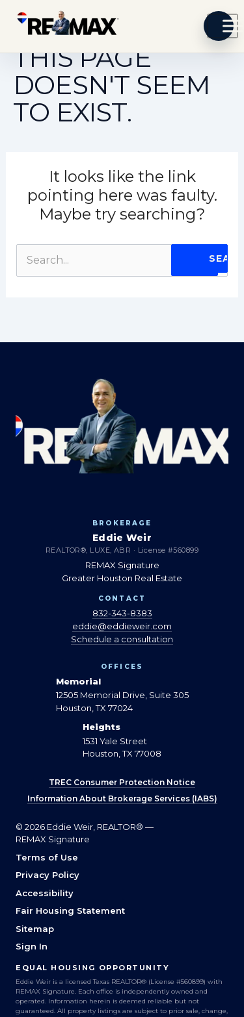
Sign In (31, 946)
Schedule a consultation (122, 639)
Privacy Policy (47, 875)
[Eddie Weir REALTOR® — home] (67, 26)
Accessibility (45, 893)
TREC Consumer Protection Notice (122, 782)
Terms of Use (47, 857)
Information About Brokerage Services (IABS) (122, 798)
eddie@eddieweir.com (122, 626)
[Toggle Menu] (222, 26)
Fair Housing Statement (70, 910)
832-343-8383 (122, 613)
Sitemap (35, 928)
